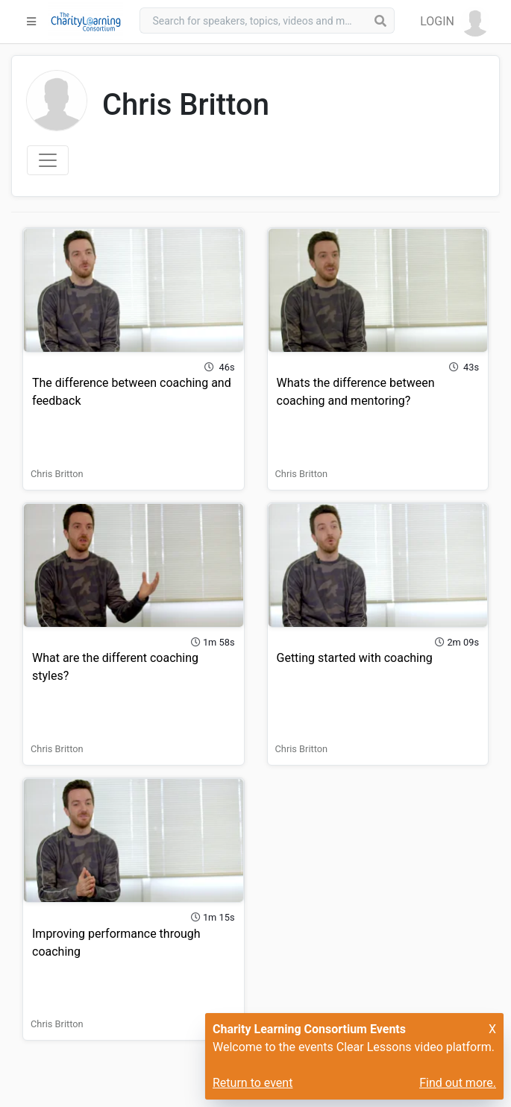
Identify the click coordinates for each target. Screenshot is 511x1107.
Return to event (252, 1083)
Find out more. (457, 1083)
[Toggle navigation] (48, 160)
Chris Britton (57, 473)
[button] (455, 21)
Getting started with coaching (355, 658)
